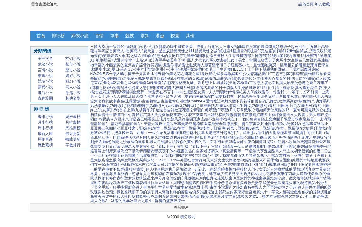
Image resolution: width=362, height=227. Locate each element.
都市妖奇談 (243, 155)
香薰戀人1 (117, 51)
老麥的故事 (107, 101)
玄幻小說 (73, 58)
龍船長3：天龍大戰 (142, 124)
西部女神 (251, 56)
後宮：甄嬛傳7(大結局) (295, 128)
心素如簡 (259, 110)
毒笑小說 (217, 187)
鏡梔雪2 (239, 51)
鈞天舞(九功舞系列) (278, 101)
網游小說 (73, 75)
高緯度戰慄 (126, 160)
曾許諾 (137, 65)
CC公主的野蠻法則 (143, 69)
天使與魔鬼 (279, 183)
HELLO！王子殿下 (246, 69)
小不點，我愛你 (220, 155)
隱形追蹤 (275, 124)
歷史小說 (73, 70)
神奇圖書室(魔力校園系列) (170, 87)
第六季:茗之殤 (126, 56)
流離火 (226, 101)
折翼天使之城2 (207, 51)
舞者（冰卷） (316, 155)
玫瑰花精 (139, 183)
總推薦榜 (73, 116)
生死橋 (225, 69)
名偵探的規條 (309, 192)
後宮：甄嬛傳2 (165, 128)
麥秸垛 (107, 183)
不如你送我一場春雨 (179, 96)
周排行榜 (45, 128)
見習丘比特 (148, 74)
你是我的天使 (271, 96)
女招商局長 (240, 46)
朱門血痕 (221, 142)
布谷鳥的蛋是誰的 (162, 196)
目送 (135, 96)
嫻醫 (125, 92)
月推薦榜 (73, 122)
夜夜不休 (165, 151)
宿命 (217, 183)
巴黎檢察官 (148, 155)
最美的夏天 (122, 65)
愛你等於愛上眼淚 (182, 65)
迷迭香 (161, 110)
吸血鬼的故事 (170, 124)
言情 (99, 35)
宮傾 (215, 146)
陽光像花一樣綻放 (268, 155)
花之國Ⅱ (194, 74)
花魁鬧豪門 (129, 155)
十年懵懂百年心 (118, 115)
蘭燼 (185, 101)
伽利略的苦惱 (177, 192)
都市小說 (73, 64)
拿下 (132, 60)
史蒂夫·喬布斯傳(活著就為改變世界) (207, 196)
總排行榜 (45, 116)
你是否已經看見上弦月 (148, 119)
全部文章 (45, 58)
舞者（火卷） (294, 155)
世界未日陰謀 (157, 142)
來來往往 (260, 87)
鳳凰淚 (247, 96)
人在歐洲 (124, 96)
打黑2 (211, 60)
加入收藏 (322, 4)
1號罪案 (276, 56)
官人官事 (223, 46)
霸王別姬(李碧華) (290, 74)
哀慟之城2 (107, 83)
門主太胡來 (292, 151)
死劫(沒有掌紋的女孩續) (184, 78)
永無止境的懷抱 (303, 96)
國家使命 (205, 56)
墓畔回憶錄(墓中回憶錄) (276, 146)
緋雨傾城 (280, 51)
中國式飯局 (183, 46)
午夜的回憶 (253, 142)
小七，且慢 (251, 65)
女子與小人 (107, 96)
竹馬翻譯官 (306, 142)
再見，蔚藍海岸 (103, 174)
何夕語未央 (119, 119)
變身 (277, 169)
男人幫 (160, 192)
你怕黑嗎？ (291, 137)
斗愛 (256, 96)
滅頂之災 (274, 137)
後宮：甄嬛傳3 (189, 128)
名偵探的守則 (177, 178)
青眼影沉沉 (141, 115)
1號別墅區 (102, 60)
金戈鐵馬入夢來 (130, 146)
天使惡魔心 (300, 83)
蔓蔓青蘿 (241, 115)
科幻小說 (73, 81)
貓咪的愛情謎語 (294, 169)
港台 (159, 35)
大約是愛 (158, 115)
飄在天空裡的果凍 (310, 60)
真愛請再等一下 (235, 151)
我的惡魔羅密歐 (306, 69)
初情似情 (97, 115)
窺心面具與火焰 (277, 83)
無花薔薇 (173, 115)
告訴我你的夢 (179, 142)
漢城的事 (311, 178)
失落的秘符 (298, 183)
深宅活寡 (151, 60)
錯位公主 (252, 78)
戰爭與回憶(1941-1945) (288, 164)
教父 (251, 183)
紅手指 (118, 187)
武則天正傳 (122, 183)
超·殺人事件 (303, 187)
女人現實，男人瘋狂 (307, 115)
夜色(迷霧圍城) (129, 101)
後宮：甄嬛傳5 (239, 128)
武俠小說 (80, 35)
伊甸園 (294, 51)
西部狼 (264, 56)
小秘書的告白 (184, 151)
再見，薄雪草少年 (213, 174)
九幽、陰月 (195, 83)
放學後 (238, 169)
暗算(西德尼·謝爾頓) (243, 137)
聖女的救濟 (133, 178)
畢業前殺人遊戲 (294, 174)
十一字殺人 (273, 192)
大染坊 (103, 46)
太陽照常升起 (216, 133)
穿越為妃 (120, 151)
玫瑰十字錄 (188, 174)
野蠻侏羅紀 (167, 74)
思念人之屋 (145, 174)
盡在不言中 (165, 92)
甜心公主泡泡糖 (172, 69)
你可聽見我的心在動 (314, 110)
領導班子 (283, 46)
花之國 (182, 74)
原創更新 (45, 139)
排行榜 (58, 35)
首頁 (40, 35)
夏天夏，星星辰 (156, 51)
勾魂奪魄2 (155, 83)
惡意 (225, 183)
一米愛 (150, 92)
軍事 (114, 35)
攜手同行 (306, 133)
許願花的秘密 (175, 83)
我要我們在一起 (228, 96)
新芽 (310, 65)
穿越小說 (73, 92)
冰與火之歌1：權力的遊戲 (259, 196)
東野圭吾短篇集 (250, 192)
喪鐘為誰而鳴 (287, 133)
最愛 (286, 96)
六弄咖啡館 (147, 56)
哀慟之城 (123, 83)
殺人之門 (262, 187)
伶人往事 (153, 169)
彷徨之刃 (285, 187)
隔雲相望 (192, 137)
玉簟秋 (219, 56)
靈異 (144, 35)
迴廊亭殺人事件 (137, 187)
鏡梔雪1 (226, 51)
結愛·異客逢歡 (298, 87)
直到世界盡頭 (319, 169)
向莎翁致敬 (242, 110)
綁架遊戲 (290, 192)
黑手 (162, 60)
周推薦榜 (73, 128)
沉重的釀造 (258, 46)
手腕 (310, 46)
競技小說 (45, 81)
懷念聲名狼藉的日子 (209, 87)
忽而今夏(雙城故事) (199, 164)
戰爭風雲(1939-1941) (251, 164)
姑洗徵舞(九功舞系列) (108, 105)
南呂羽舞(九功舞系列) (250, 105)
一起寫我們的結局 (173, 155)
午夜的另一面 (202, 142)
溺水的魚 (164, 56)
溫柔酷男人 (273, 151)
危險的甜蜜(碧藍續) (221, 78)
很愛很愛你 (128, 164)
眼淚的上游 (126, 174)
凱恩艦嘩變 (317, 164)
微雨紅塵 (256, 115)
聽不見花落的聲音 (247, 101)
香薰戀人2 (134, 51)
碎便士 (179, 201)
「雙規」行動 (204, 46)
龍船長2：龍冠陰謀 (110, 124)
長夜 (317, 65)
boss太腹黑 (184, 92)
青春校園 (45, 98)
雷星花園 (102, 92)
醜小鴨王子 (129, 74)
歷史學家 (295, 119)
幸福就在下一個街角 (236, 119)
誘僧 (308, 74)
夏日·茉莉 (120, 69)
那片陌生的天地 (263, 133)
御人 (200, 65)
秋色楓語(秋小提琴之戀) (128, 87)
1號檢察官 (309, 56)
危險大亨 (256, 151)
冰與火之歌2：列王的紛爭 (303, 196)
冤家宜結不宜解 (206, 119)
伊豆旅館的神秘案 (247, 178)
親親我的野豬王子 (278, 69)
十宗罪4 (116, 46)
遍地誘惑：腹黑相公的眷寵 (283, 65)
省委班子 (268, 60)
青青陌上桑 (262, 119)
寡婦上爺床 (103, 151)
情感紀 (237, 92)
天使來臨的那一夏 (282, 110)
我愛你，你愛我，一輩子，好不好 (286, 92)
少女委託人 (264, 169)
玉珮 (138, 78)
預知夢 (114, 192)
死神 (264, 78)
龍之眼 (111, 160)
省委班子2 (174, 60)
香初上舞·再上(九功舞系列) (291, 105)
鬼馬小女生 (285, 60)
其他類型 (73, 98)
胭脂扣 (317, 74)
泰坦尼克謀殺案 (267, 174)
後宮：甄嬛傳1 (140, 128)
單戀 (274, 187)
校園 (174, 35)
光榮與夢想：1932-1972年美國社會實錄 (169, 160)
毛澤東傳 (190, 56)
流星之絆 (150, 178)
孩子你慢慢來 (150, 96)
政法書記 (223, 60)
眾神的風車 (136, 142)
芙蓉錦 (108, 56)
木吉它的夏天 (149, 164)
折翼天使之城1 (182, 51)
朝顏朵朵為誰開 (180, 119)
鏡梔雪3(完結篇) (260, 51)
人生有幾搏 (234, 56)
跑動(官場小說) (142, 46)
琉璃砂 (116, 92)
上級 (139, 60)
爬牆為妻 (150, 151)
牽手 (210, 183)
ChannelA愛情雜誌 (205, 101)
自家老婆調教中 (209, 151)
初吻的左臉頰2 (166, 174)
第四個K (199, 183)
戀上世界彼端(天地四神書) (227, 83)
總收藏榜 (45, 145)
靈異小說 (45, 87)
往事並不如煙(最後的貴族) (124, 169)
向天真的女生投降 (218, 160)
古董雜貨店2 (171, 101)
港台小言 (45, 92)
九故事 (169, 133)
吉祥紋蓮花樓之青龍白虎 (188, 110)
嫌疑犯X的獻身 (201, 178)
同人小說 (73, 87)
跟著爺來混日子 (217, 65)
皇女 (197, 92)
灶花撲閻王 (111, 155)
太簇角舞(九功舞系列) (313, 101)
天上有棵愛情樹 (277, 115)
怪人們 (249, 169)
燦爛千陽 (279, 119)
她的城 (247, 87)
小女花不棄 (190, 115)
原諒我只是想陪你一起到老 (183, 169)
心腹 (170, 46)
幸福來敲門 (205, 96)
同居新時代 (122, 137)
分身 (162, 178)
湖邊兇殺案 (223, 178)
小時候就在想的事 (298, 124)
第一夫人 (208, 92)
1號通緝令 (119, 60)
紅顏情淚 (226, 146)
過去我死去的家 (224, 192)
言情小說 (45, 70)
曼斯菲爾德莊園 (194, 124)
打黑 (187, 60)
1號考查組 (292, 56)
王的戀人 (256, 83)
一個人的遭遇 (245, 146)
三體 (94, 46)
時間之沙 (119, 142)
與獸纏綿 (136, 92)
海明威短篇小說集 (190, 133)
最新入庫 (45, 133)
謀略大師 (236, 142)
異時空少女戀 (242, 74)
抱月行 (177, 56)
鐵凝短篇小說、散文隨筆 (283, 178)
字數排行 (73, 145)
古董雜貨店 (151, 101)
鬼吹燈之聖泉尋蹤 (216, 74)
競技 (129, 35)
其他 (190, 35)
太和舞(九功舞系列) (183, 105)
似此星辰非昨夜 (213, 137)
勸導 (226, 124)
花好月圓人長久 (145, 137)
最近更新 (73, 133)
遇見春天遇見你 (241, 174)
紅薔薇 (236, 65)
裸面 (263, 137)
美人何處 (250, 92)
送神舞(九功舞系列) (216, 105)
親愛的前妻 (311, 151)
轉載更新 (73, 139)
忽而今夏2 (224, 164)
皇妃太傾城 (197, 155)
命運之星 (308, 137)
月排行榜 (45, 122)
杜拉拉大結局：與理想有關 (169, 183)
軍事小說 (45, 75)
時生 (251, 187)
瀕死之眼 (232, 187)
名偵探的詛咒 (199, 192)
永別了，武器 (238, 133)
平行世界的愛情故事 (168, 187)
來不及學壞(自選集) (275, 160)
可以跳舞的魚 (172, 164)
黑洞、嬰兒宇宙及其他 (249, 124)
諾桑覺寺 (215, 124)
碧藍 (241, 78)
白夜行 (118, 178)
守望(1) (226, 110)
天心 (271, 78)
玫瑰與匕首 (99, 192)
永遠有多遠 (238, 183)
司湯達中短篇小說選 (280, 142)
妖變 (145, 78)
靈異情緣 (156, 78)
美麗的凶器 (322, 187)
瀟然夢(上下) (265, 74)
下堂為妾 (135, 151)
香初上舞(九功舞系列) (137, 110)
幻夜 (244, 187)
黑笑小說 (315, 183)
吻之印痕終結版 (246, 160)
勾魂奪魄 (138, 83)
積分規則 (187, 217)
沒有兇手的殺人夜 (113, 196)
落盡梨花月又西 (103, 146)
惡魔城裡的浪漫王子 (203, 69)
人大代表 (198, 60)
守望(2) (215, 110)
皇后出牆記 (209, 115)
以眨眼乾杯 (137, 196)
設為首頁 (306, 4)
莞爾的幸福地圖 (305, 160)
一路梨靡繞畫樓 (219, 169)
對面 (98, 183)
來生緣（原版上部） (160, 146)
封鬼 (163, 65)
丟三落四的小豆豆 (113, 128)
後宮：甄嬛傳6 (264, 128)
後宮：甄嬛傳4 (214, 128)
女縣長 (160, 46)
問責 (272, 46)
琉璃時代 (223, 92)
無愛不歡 (323, 142)
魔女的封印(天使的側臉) (295, 78)
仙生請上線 (277, 87)
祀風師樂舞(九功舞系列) (147, 105)
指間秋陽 (226, 115)
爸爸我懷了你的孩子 (137, 192)
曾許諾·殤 (151, 65)
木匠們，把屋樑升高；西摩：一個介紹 (131, 133)
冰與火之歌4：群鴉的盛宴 (152, 201)
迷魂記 (128, 78)
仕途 (126, 46)
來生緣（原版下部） (194, 146)
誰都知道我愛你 (171, 137)
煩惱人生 (233, 87)
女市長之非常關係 (246, 60)
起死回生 (298, 46)
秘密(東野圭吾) (197, 187)
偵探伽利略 (103, 178)
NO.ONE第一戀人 (105, 74)
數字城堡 (262, 183)
